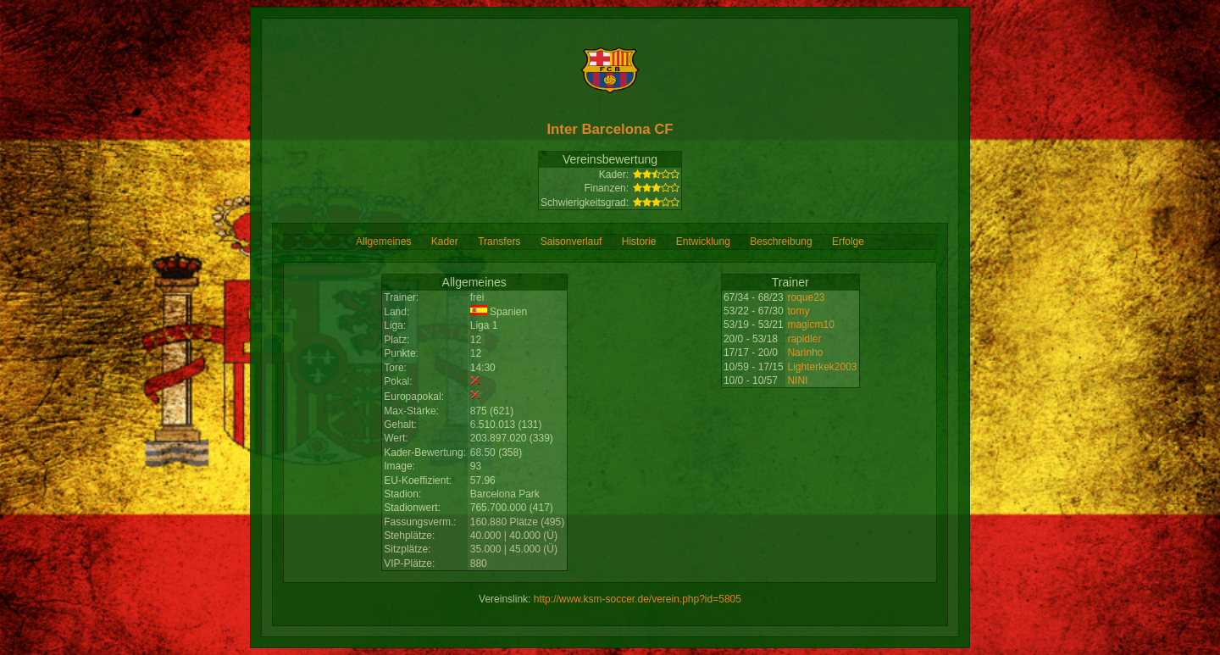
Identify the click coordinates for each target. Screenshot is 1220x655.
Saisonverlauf (571, 241)
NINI (797, 380)
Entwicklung (703, 241)
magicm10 (810, 324)
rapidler (804, 339)
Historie (639, 241)
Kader (444, 241)
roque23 (805, 297)
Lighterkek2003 (822, 367)
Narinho (805, 352)
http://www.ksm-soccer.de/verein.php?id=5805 (637, 599)
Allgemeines (383, 241)
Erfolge (848, 241)
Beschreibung (781, 241)
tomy (798, 311)
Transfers (499, 241)
